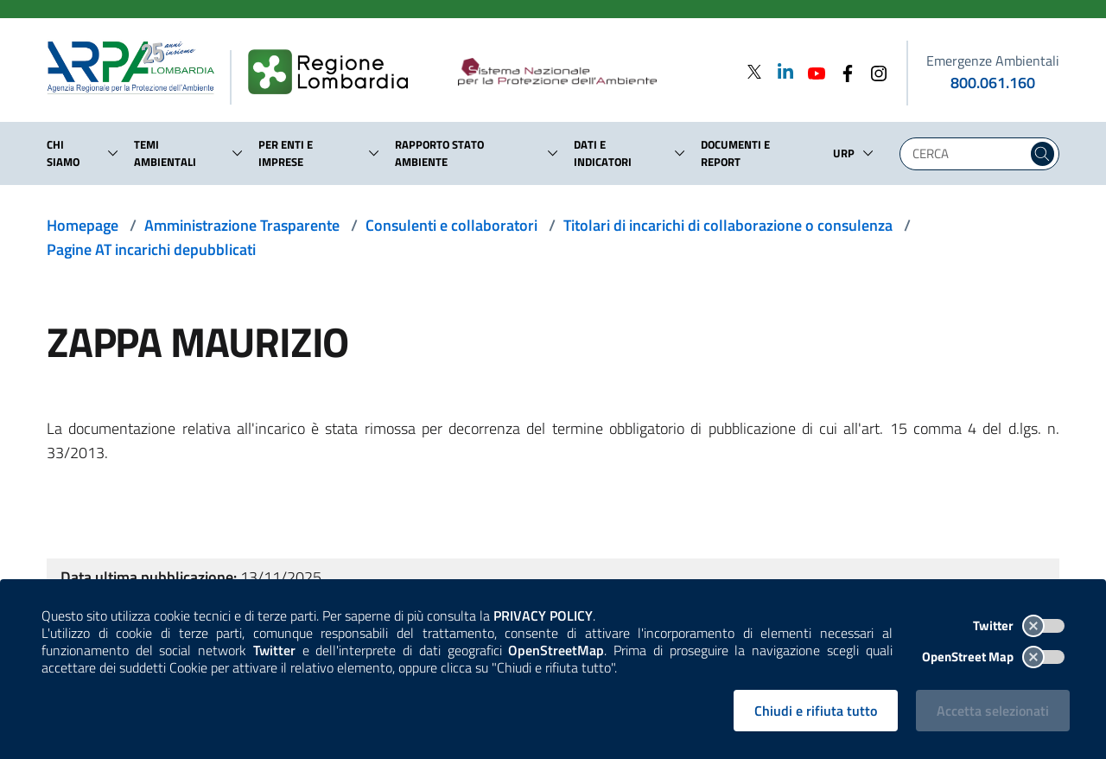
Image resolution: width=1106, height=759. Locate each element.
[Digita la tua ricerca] (968, 153)
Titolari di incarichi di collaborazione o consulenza (728, 225)
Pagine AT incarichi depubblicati (151, 249)
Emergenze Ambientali (992, 60)
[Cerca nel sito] (1042, 154)
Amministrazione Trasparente (242, 225)
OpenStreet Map (993, 657)
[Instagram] (873, 71)
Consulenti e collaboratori (451, 225)
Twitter (1019, 625)
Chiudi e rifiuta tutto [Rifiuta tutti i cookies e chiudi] (815, 710)
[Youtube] (811, 71)
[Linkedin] (780, 71)
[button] (113, 153)
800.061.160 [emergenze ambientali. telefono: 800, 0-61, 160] (992, 82)
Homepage (82, 225)
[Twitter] (754, 71)
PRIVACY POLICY (543, 615)
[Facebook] (842, 71)
